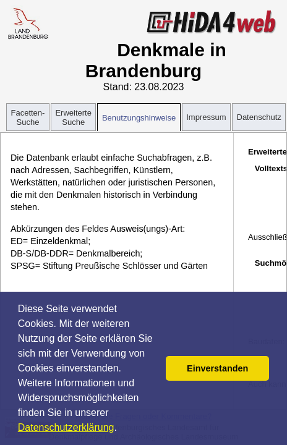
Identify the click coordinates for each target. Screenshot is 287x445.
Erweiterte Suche (73, 117)
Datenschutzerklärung (66, 427)
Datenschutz (259, 117)
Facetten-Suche (28, 117)
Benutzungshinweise (139, 117)
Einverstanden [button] (217, 368)
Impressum (206, 117)
